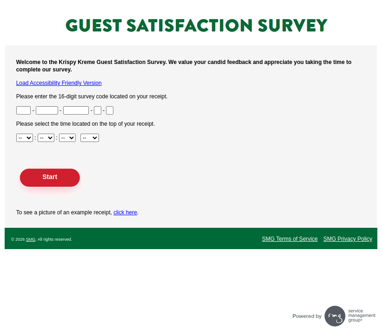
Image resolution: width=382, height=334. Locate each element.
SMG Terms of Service (290, 239)
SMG (31, 239)
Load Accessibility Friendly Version (59, 83)
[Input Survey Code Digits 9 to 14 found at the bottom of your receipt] (76, 110)
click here (125, 212)
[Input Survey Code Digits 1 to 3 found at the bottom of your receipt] (23, 110)
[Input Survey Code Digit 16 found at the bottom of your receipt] (109, 110)
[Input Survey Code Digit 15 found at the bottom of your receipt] (97, 110)
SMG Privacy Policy (347, 239)
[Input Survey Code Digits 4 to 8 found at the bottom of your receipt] (47, 110)
